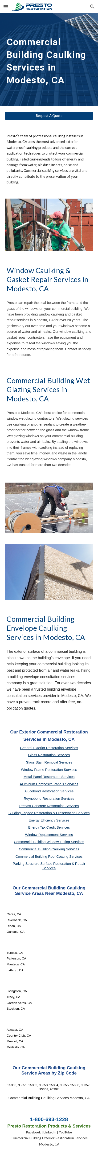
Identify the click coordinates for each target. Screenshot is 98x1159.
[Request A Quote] (49, 115)
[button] (5, 6)
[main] (49, 59)
